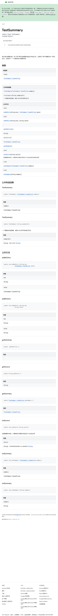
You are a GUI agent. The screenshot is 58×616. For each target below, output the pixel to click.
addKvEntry (7, 112)
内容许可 (18, 514)
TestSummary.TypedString (12, 78)
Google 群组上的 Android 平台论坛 (29, 599)
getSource (7, 137)
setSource (7, 154)
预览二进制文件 (6, 596)
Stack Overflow (43, 601)
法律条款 (16, 614)
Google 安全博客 (25, 596)
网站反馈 (34, 614)
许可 (22, 614)
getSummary (7, 146)
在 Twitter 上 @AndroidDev (28, 591)
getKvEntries (8, 129)
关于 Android (5, 614)
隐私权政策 (27, 614)
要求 (3, 591)
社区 (12, 614)
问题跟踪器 (42, 604)
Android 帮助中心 (43, 588)
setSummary (7, 166)
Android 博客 (24, 593)
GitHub (4, 604)
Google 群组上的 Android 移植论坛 (29, 607)
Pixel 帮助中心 (42, 591)
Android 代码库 (6, 588)
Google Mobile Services (45, 599)
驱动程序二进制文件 (7, 601)
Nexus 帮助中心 (43, 593)
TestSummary (7, 91)
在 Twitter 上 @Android (27, 588)
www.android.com (44, 596)
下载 (3, 593)
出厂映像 (4, 599)
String (18, 243)
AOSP (3, 24)
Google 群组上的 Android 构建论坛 (29, 603)
